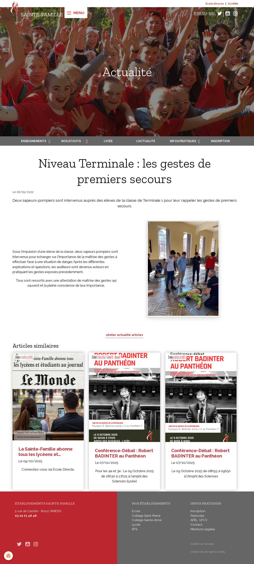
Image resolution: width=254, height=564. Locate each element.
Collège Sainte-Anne (109, 357)
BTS (135, 529)
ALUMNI (233, 3)
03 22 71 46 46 (26, 515)
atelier (111, 334)
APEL (194, 520)
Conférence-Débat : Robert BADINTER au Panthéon (124, 453)
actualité (124, 334)
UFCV (203, 520)
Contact (196, 524)
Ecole (136, 511)
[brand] (36, 13)
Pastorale (197, 515)
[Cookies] (8, 555)
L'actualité (145, 141)
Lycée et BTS (27, 357)
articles (137, 334)
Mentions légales (202, 529)
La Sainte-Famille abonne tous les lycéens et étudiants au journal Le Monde (45, 451)
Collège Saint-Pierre (146, 515)
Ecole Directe (215, 3)
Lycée (108, 141)
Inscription (220, 141)
